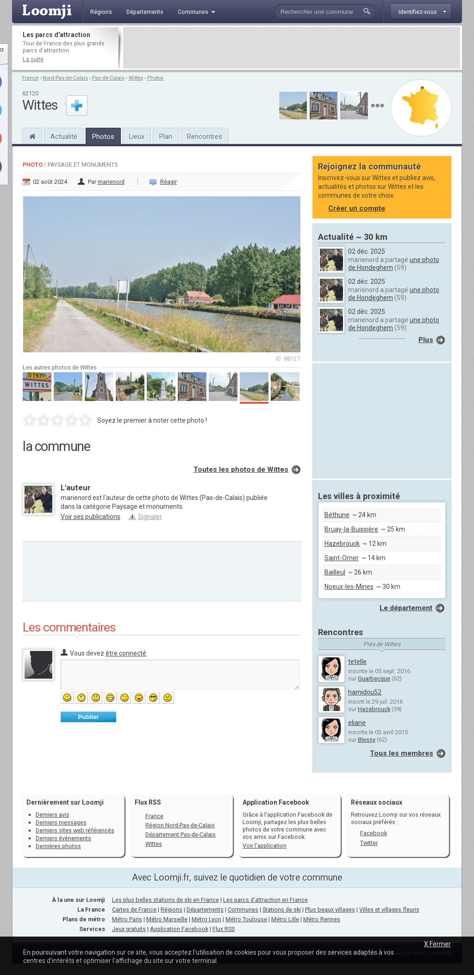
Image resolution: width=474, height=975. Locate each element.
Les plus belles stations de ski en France (165, 899)
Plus (425, 340)
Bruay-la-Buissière (351, 529)
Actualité (63, 136)
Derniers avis (52, 814)
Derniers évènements (63, 838)
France (30, 78)
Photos (155, 78)
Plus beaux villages (330, 909)
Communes (243, 909)
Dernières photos (58, 846)
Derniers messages (61, 822)
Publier (88, 716)
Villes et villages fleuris (389, 909)
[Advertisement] (291, 48)
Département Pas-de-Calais (180, 834)
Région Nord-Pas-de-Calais (180, 825)
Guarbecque (374, 678)
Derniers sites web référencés (75, 830)
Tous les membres (401, 753)
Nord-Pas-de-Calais (65, 78)
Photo (33, 164)
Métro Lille (285, 919)
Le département (406, 608)
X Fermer (437, 944)
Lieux (136, 136)
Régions (171, 909)
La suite (33, 59)
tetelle (357, 661)
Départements (205, 909)
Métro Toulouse (246, 919)
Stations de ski (281, 909)
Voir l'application (265, 845)
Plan (165, 136)
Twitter (369, 842)
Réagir (168, 181)
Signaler (150, 516)
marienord (111, 181)
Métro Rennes (321, 919)
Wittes (136, 78)
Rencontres (204, 136)
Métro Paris (127, 919)
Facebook (373, 833)
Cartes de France (134, 909)
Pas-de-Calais (108, 78)
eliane (357, 722)
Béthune (336, 515)
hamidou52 (364, 692)
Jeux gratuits (129, 928)
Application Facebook (179, 928)
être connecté (126, 653)
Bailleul (334, 572)
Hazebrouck (342, 543)
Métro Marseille (166, 919)
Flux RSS (148, 802)
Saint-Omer (341, 558)
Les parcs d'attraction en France (265, 899)
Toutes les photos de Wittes (240, 469)
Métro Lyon (206, 919)
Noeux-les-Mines (349, 586)
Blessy (366, 739)
